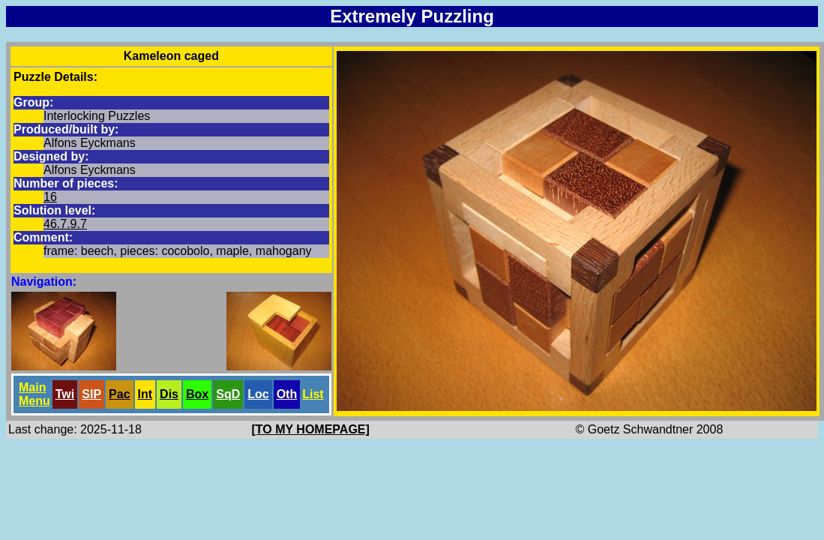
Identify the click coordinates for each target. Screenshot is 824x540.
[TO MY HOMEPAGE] (311, 429)
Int (145, 394)
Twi (64, 394)
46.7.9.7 (65, 224)
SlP (91, 394)
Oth (287, 394)
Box (197, 394)
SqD (228, 394)
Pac (119, 394)
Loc (257, 394)
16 (50, 196)
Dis (169, 394)
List (312, 394)
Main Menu (34, 394)
